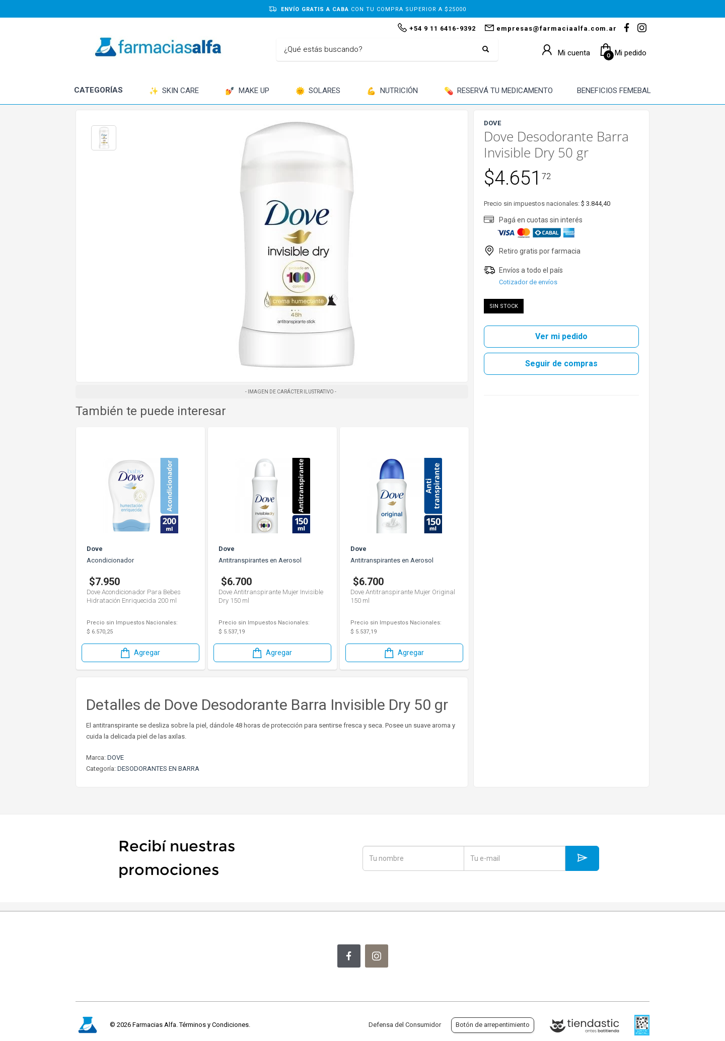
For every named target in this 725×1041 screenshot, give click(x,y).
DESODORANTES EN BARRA (158, 768)
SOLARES (318, 91)
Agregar (139, 653)
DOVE (115, 757)
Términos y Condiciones (214, 1024)
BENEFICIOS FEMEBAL (614, 90)
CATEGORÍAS (98, 90)
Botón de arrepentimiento (493, 1024)
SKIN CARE (174, 91)
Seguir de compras (561, 363)
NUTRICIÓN (392, 91)
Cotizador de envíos (528, 282)
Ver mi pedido (561, 336)
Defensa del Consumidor (405, 1024)
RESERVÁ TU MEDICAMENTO (498, 91)
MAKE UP (247, 91)
